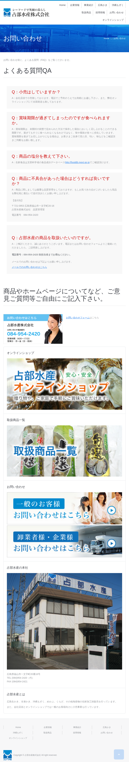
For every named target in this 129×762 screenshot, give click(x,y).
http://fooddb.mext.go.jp (77, 162)
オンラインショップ (18, 738)
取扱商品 (48, 733)
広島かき (107, 727)
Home (106, 38)
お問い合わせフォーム (78, 317)
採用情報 (77, 733)
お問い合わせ (107, 733)
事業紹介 (77, 727)
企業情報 (48, 727)
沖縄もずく (18, 733)
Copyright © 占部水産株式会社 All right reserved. (35, 755)
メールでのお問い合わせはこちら (29, 267)
